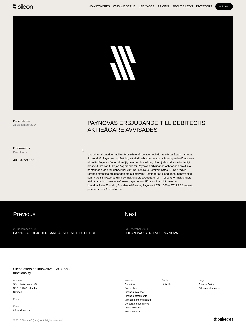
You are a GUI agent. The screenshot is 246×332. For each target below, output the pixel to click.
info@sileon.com (22, 310)
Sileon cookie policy (210, 288)
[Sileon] (23, 6)
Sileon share (131, 288)
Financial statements (136, 295)
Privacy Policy (206, 284)
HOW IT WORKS (99, 6)
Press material (132, 311)
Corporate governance (137, 303)
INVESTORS (204, 6)
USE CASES (146, 6)
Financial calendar (135, 292)
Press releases (133, 307)
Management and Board (138, 299)
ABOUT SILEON (182, 6)
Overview (130, 284)
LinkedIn (166, 284)
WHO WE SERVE (124, 6)
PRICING (163, 6)
